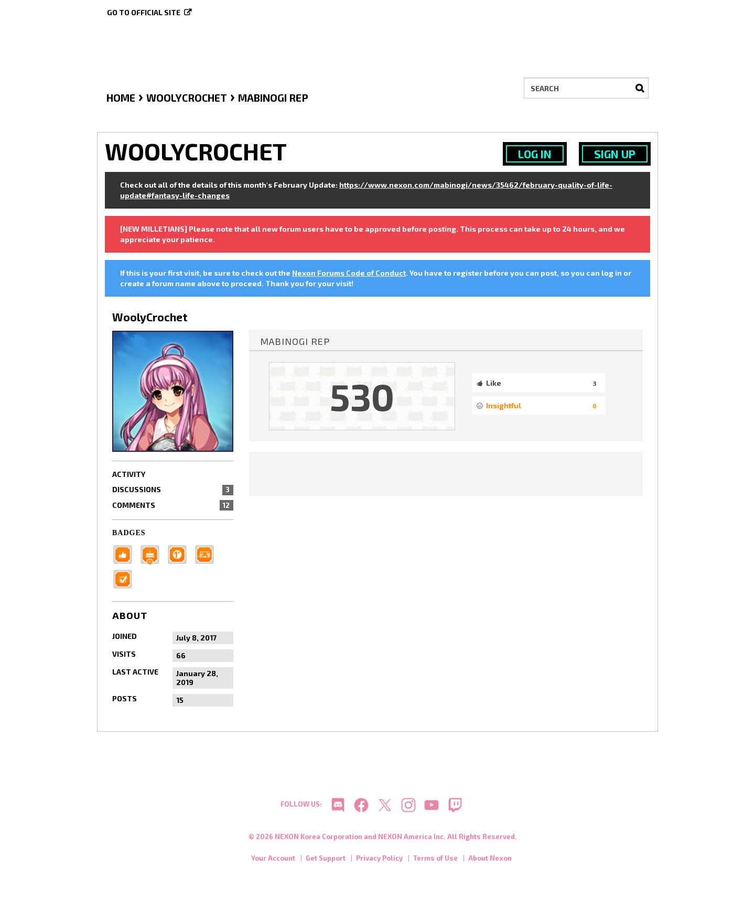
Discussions (172, 489)
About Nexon (490, 859)
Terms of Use (435, 859)
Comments (172, 505)
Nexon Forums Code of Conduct (349, 272)
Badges (129, 533)
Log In (535, 153)
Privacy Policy (379, 859)
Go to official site (143, 12)
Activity (128, 474)
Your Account (273, 859)
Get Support (326, 859)
